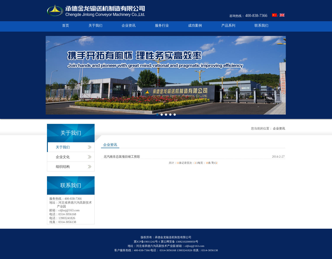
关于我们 (95, 25)
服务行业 (162, 25)
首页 (65, 25)
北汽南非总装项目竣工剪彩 (122, 156)
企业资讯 (128, 25)
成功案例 (195, 25)
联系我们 (261, 25)
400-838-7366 (256, 15)
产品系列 (228, 25)
